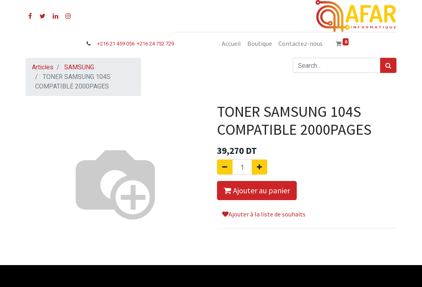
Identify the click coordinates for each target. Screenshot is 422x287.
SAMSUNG (79, 67)
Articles (42, 67)
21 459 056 (123, 44)
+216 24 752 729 (155, 44)
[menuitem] (231, 43)
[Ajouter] (259, 167)
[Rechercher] (388, 65)
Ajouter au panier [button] (257, 190)
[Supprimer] (225, 167)
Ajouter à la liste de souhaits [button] (264, 214)
